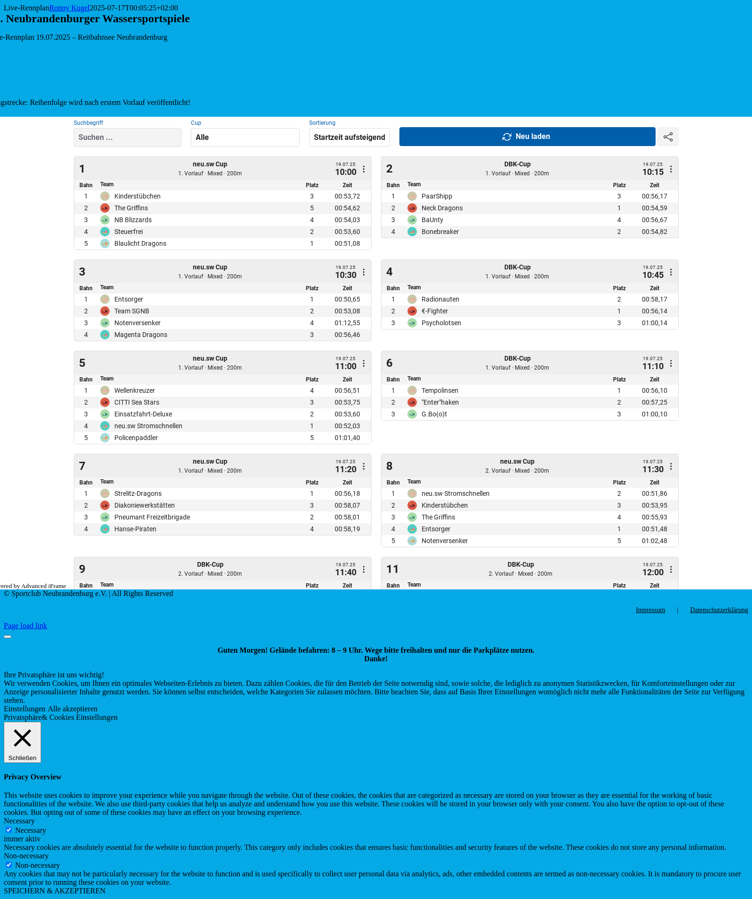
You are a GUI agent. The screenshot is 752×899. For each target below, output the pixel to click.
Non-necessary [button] (26, 856)
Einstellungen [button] (24, 709)
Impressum (650, 610)
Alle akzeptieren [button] (72, 709)
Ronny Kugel (69, 8)
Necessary (30, 830)
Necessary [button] (19, 821)
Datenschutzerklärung (719, 610)
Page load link (25, 626)
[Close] (7, 636)
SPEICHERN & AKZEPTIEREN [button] (54, 891)
